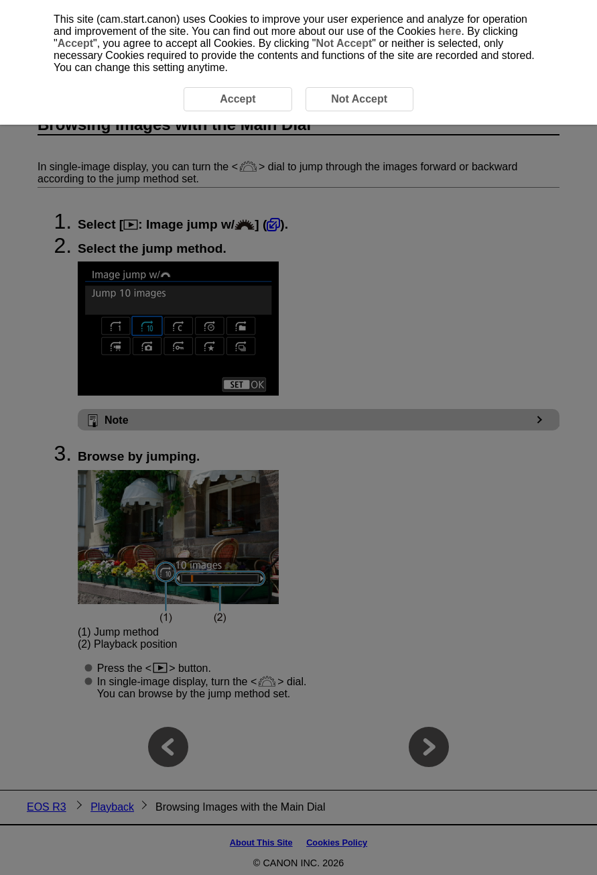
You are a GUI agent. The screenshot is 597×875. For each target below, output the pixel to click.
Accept (75, 43)
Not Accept (344, 43)
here (450, 31)
